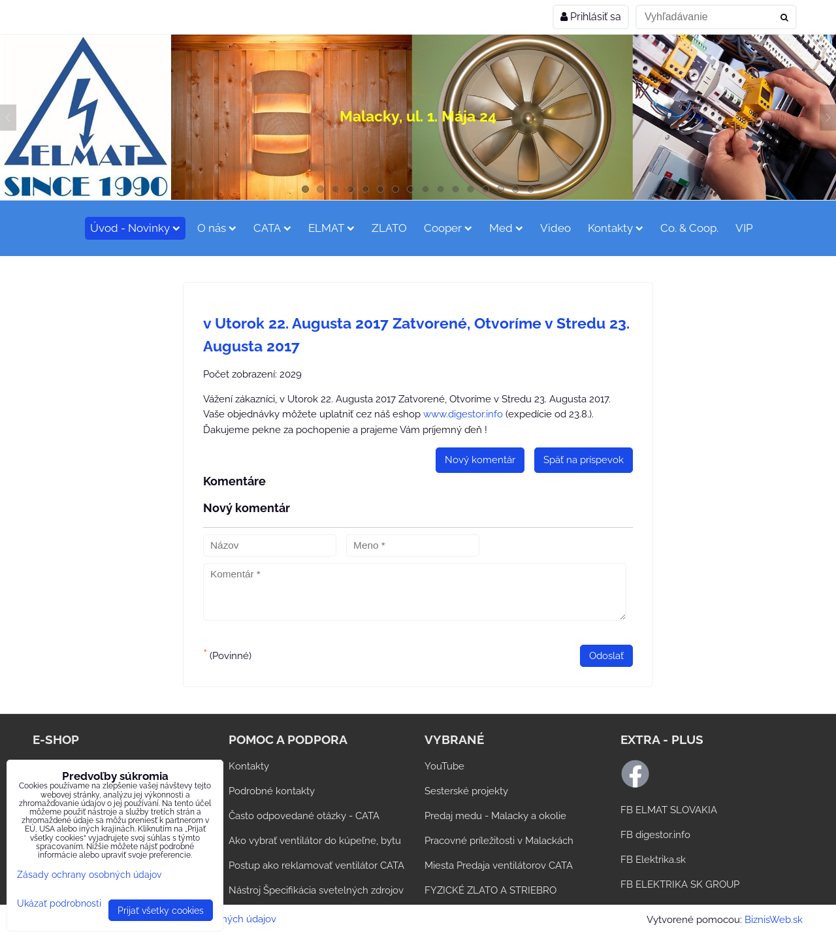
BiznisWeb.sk (774, 920)
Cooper (448, 227)
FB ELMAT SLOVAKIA (668, 810)
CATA (272, 227)
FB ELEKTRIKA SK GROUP (679, 884)
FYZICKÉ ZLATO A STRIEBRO (490, 890)
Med (506, 227)
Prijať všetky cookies (161, 910)
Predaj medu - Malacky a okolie (495, 816)
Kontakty (615, 227)
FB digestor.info (655, 835)
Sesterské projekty (466, 791)
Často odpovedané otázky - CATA (304, 816)
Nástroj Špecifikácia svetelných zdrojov (316, 890)
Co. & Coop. (689, 227)
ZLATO (389, 227)
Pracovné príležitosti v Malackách (499, 841)
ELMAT (331, 227)
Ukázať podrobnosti (59, 903)
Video (555, 227)
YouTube (444, 766)
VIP (744, 227)
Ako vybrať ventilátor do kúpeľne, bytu (315, 841)
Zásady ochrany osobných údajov (89, 874)
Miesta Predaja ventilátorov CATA (499, 865)
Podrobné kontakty (272, 791)
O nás (216, 227)
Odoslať (606, 656)
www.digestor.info (463, 414)
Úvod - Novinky (135, 227)
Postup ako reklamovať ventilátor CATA (316, 865)
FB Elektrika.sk (653, 859)
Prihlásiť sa (590, 16)
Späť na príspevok (583, 460)
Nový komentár (480, 460)
